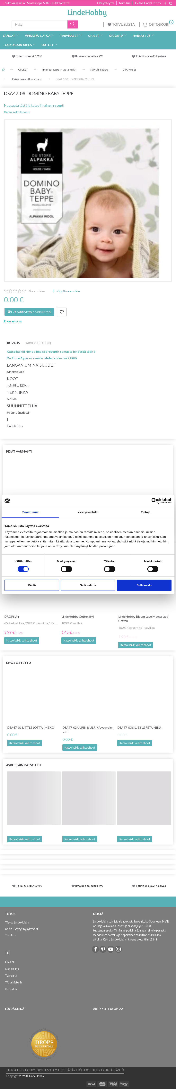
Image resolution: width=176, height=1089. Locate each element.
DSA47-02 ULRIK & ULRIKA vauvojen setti (87, 730)
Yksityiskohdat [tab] (87, 512)
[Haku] (72, 24)
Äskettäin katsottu (23, 765)
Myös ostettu (18, 662)
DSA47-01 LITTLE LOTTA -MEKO (30, 727)
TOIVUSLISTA (122, 24)
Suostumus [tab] (30, 512)
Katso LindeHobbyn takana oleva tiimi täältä (130, 939)
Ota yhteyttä (105, 3)
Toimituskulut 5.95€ (29, 56)
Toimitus (124, 3)
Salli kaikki (144, 585)
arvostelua (37, 291)
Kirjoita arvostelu (68, 291)
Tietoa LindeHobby (147, 3)
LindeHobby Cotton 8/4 (77, 616)
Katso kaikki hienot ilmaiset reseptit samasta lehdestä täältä (51, 351)
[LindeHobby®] (87, 12)
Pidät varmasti (19, 451)
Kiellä (32, 585)
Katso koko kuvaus (17, 112)
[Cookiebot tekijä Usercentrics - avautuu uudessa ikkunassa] (154, 501)
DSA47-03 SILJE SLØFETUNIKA (139, 727)
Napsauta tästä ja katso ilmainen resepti (34, 105)
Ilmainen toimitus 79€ (89, 56)
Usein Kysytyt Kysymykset (21, 929)
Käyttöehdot (80, 1070)
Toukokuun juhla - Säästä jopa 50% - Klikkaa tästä (36, 3)
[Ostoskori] (158, 24)
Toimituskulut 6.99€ (29, 885)
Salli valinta (88, 585)
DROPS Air (11, 616)
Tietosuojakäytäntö (107, 1070)
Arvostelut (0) (38, 343)
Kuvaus (13, 343)
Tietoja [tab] (145, 512)
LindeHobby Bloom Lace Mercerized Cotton (143, 619)
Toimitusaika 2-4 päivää (151, 56)
